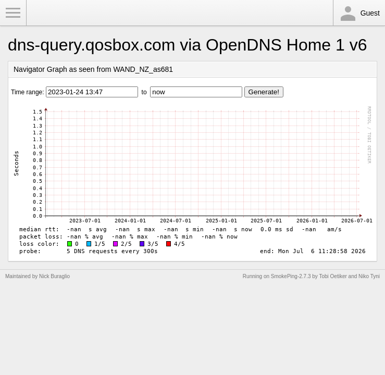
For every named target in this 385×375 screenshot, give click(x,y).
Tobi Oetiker (332, 276)
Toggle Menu (13, 13)
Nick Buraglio (54, 276)
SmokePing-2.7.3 (291, 276)
